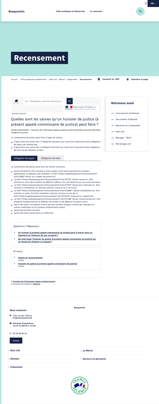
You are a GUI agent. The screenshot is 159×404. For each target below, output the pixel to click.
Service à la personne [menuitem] (93, 359)
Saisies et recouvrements (30, 258)
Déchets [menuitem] (13, 358)
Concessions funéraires (125, 113)
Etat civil (117, 131)
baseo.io (36, 284)
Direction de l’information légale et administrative (34, 282)
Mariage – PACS (121, 137)
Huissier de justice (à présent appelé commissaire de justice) (47, 264)
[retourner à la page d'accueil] (17, 11)
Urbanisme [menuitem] (15, 367)
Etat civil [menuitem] (14, 350)
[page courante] (86, 79)
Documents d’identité (124, 119)
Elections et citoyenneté (125, 125)
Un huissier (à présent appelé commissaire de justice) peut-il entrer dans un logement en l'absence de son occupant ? (55, 234)
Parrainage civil (121, 144)
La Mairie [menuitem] (87, 350)
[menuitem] (70, 11)
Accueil (14, 79)
